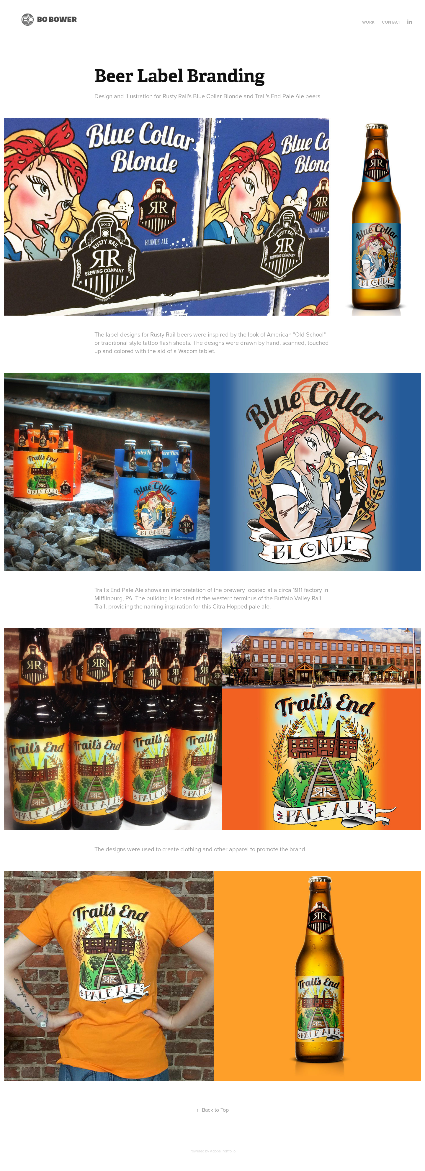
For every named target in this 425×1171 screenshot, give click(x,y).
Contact (391, 22)
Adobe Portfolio (223, 1151)
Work (368, 22)
